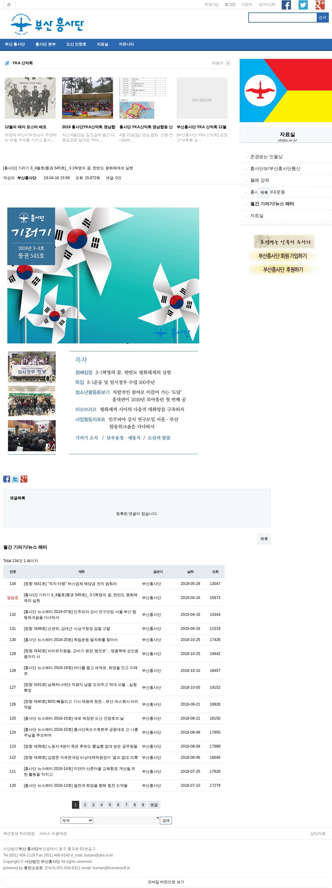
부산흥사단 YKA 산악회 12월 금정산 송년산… (201, 127)
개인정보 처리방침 (19, 833)
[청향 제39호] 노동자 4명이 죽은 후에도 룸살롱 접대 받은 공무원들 (81, 746)
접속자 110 (267, 4)
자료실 (102, 44)
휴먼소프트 (33, 868)
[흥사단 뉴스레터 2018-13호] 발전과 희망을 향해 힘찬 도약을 (76, 785)
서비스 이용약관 (53, 833)
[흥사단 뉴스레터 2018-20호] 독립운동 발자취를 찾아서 (71, 640)
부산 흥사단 (15, 44)
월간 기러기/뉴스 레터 (272, 203)
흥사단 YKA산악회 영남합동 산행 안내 (146, 127)
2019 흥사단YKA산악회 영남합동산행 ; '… (88, 127)
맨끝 (154, 805)
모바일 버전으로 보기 (166, 882)
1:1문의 (246, 4)
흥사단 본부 (45, 44)
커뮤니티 (126, 44)
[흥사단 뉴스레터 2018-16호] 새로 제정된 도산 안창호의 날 (74, 718)
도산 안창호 (76, 44)
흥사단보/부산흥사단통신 (275, 168)
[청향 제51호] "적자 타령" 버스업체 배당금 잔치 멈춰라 (70, 583)
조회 (215, 572)
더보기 (217, 63)
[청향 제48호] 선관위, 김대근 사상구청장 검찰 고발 (67, 628)
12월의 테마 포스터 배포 (25, 127)
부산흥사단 (26, 178)
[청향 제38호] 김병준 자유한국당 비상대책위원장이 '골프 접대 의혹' (81, 757)
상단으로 (318, 833)
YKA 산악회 (22, 63)
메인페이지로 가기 (10, 4)
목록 (264, 192)
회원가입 (211, 4)
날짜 (190, 572)
